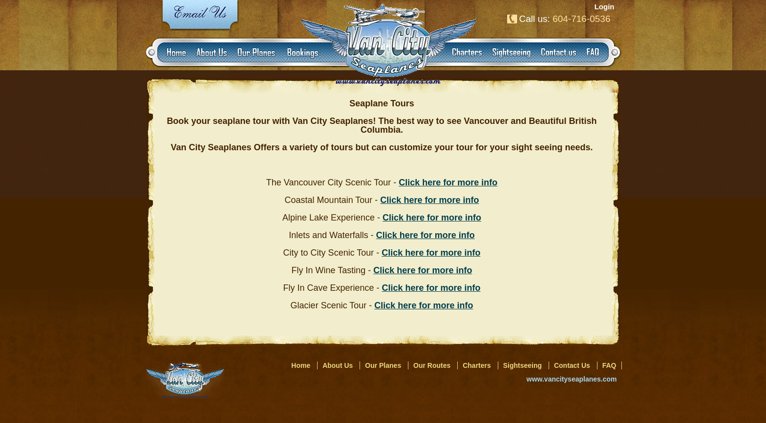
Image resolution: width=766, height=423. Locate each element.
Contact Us (572, 365)
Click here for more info (429, 200)
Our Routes (431, 365)
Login (605, 6)
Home (300, 365)
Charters (477, 365)
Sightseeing (522, 365)
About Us (337, 365)
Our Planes (383, 365)
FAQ (609, 365)
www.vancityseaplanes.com (572, 379)
